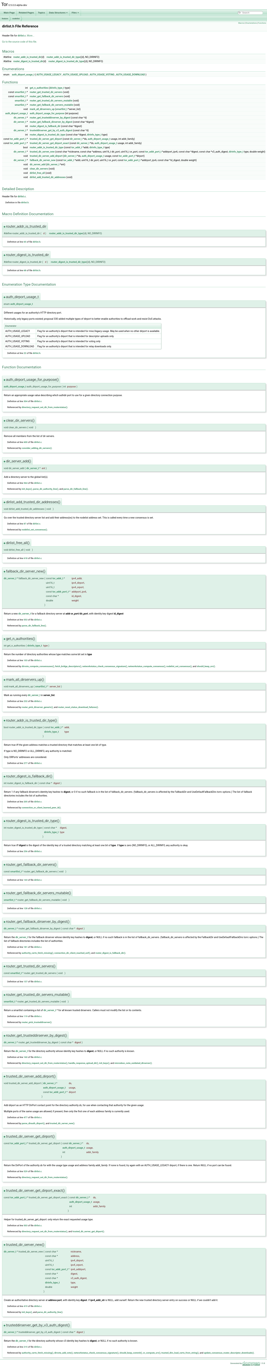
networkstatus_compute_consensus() (146, 666)
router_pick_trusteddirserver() (37, 1022)
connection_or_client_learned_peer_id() (41, 807)
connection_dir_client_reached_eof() (72, 953)
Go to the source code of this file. (19, 41)
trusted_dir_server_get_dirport (46, 139)
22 (25, 353)
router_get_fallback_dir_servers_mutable (51, 104)
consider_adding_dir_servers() (37, 448)
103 (25, 660)
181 (25, 947)
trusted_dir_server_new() (62, 1123)
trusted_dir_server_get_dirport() (88, 1231)
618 (25, 558)
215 (25, 1347)
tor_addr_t (76, 147)
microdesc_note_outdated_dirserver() (133, 1063)
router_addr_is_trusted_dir (27, 57)
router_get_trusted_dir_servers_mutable (51, 100)
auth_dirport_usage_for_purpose (47, 113)
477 (25, 1117)
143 (25, 880)
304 (25, 401)
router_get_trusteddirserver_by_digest (50, 117)
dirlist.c (22, 35)
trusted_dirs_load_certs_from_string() (180, 1353)
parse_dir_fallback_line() (76, 489)
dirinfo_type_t (57, 87)
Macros (241, 23)
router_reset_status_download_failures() (78, 707)
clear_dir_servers (39, 168)
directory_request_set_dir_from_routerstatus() (44, 407)
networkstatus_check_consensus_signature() (104, 666)
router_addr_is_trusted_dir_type (63, 57)
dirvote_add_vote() (63, 1353)
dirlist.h (25, 202)
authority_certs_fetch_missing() (37, 953)
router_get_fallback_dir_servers (46, 96)
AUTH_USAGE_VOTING (102, 74)
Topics (41, 12)
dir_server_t (20, 117)
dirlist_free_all (37, 173)
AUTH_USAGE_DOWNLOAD (130, 74)
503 (25, 1225)
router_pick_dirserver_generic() (37, 707)
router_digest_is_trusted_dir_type (66, 61)
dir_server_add (37, 164)
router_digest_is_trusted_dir (28, 61)
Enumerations (251, 23)
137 (25, 981)
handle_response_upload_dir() (83, 1063)
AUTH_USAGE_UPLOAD (75, 74)
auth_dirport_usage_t (23, 74)
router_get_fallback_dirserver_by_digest (51, 122)
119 (25, 1016)
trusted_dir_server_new (42, 151)
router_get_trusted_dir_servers (46, 92)
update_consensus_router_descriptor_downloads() (229, 1353)
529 (25, 1171)
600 (25, 442)
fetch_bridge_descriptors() (68, 666)
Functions (262, 23)
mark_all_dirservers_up (42, 109)
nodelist (16, 19)
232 (25, 701)
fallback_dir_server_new (43, 160)
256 (25, 851)
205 (25, 801)
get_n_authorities (39, 87)
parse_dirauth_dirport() (33, 1123)
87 (25, 523)
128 (25, 908)
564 (25, 483)
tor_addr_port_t (18, 139)
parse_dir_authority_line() (45, 489)
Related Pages (26, 12)
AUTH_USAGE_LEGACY (48, 74)
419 (25, 1306)
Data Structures (58, 12)
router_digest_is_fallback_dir (45, 126)
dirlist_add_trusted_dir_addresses (48, 177)
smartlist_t (20, 92)
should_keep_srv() (206, 666)
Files (75, 12)
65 (25, 242)
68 (25, 270)
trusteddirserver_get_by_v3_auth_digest (51, 130)
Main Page (9, 12)
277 (25, 763)
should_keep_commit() (131, 1353)
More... (30, 35)
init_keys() (27, 489)
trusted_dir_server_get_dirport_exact (49, 143)
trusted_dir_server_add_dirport (46, 156)
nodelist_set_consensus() (34, 529)
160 (25, 1057)
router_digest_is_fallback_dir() (110, 953)
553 (25, 619)
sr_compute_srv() (151, 1353)
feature (5, 19)
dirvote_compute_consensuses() (38, 666)
